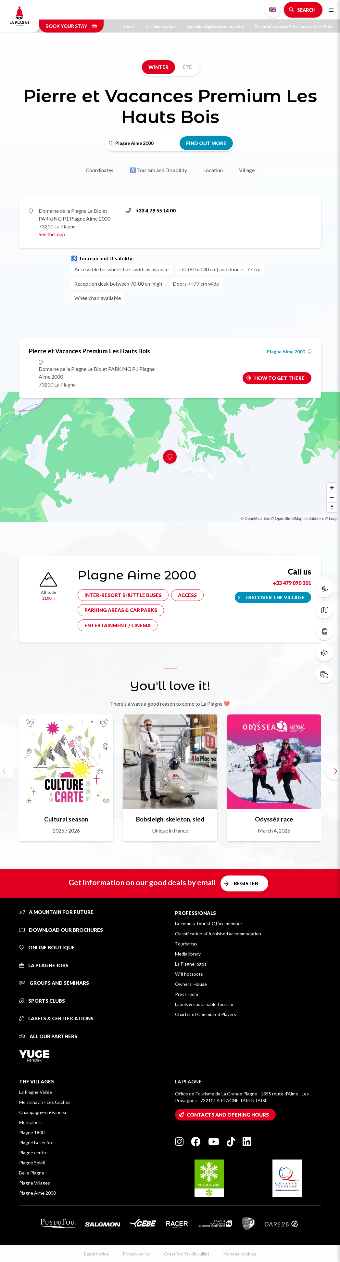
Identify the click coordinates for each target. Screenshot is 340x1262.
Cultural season (66, 819)
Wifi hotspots (189, 974)
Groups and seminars (54, 983)
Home (132, 26)
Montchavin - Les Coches (44, 1102)
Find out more (206, 143)
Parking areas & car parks (120, 610)
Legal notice (96, 1253)
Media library (188, 954)
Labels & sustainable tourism (204, 1004)
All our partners (48, 1036)
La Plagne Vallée (35, 1092)
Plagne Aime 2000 (289, 351)
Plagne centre (33, 1152)
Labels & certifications (56, 1018)
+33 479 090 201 (292, 583)
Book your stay (71, 26)
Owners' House (191, 984)
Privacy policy (136, 1253)
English (272, 9)
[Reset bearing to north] (332, 507)
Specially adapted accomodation (218, 26)
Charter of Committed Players (205, 1014)
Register (246, 883)
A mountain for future (56, 912)
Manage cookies (239, 1253)
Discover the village (275, 597)
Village (247, 170)
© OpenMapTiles (255, 518)
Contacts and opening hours (228, 1115)
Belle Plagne (31, 1172)
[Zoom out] (332, 497)
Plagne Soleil (32, 1162)
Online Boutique (47, 947)
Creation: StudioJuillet (186, 1253)
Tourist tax (186, 943)
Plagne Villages (34, 1183)
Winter (158, 67)
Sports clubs (42, 1001)
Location (213, 170)
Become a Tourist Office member (208, 923)
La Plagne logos (191, 964)
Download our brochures (61, 930)
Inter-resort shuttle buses (123, 595)
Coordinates (99, 170)
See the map (52, 234)
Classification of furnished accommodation (218, 933)
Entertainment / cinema (117, 625)
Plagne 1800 (31, 1132)
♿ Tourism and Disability (158, 170)
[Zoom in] (332, 488)
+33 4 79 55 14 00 (151, 210)
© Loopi (331, 518)
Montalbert (30, 1122)
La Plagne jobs (44, 965)
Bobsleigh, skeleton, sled (170, 819)
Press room (186, 994)
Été (187, 67)
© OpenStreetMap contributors (297, 518)
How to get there (279, 378)
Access (187, 595)
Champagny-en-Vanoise (43, 1112)
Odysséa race (274, 819)
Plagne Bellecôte (36, 1142)
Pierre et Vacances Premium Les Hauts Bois (293, 26)
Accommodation (163, 26)
